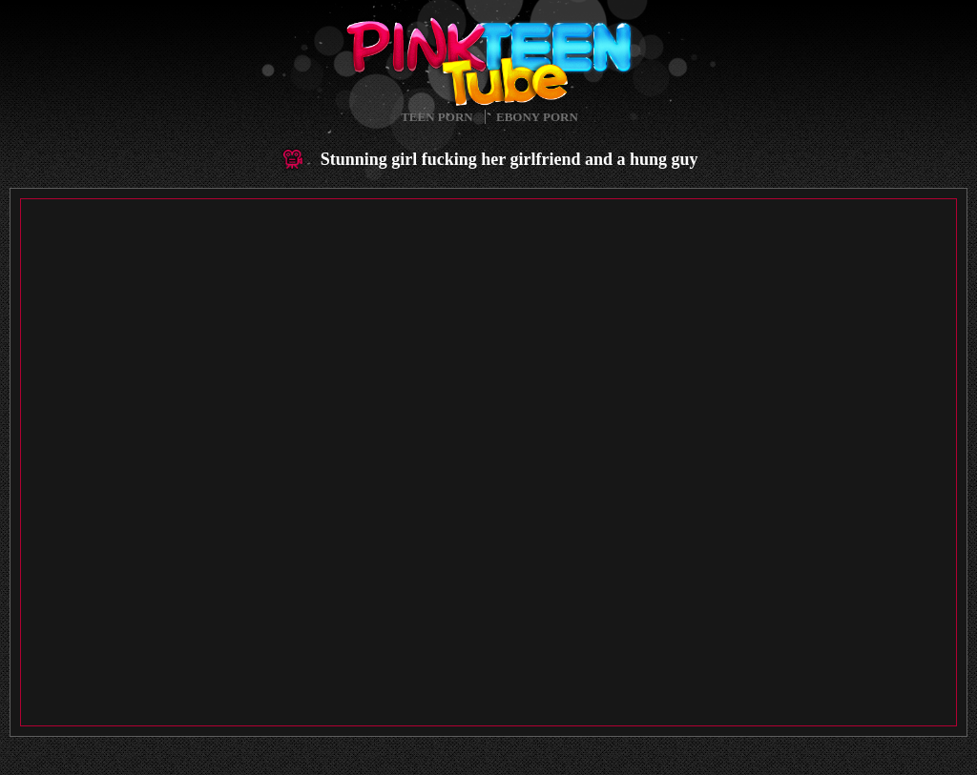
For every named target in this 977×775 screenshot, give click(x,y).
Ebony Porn (537, 117)
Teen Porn (436, 117)
